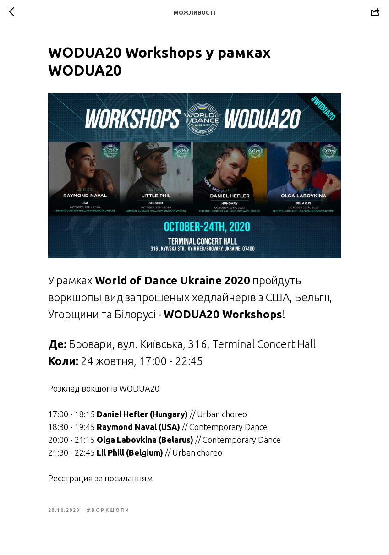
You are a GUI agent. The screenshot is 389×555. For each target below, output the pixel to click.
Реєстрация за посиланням (100, 478)
